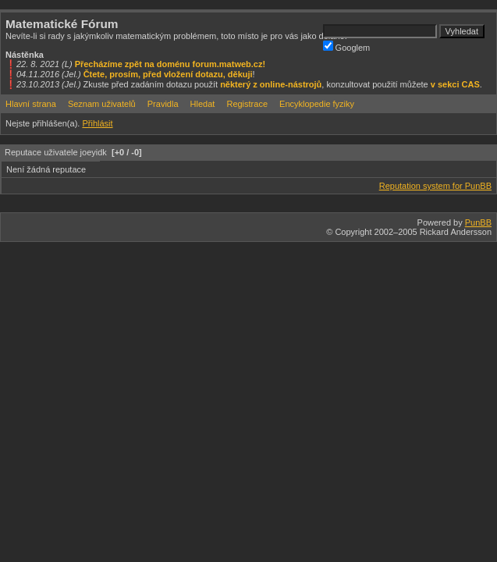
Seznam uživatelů (102, 103)
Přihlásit (97, 123)
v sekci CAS (455, 84)
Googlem (347, 46)
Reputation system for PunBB (435, 185)
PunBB (478, 222)
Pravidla (163, 103)
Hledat (202, 103)
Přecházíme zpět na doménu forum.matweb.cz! (170, 64)
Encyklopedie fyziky (316, 103)
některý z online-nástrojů (270, 84)
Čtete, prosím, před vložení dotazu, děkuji (168, 74)
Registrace (247, 103)
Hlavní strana (30, 103)
